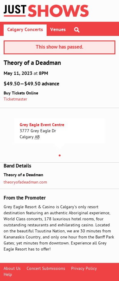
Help (8, 275)
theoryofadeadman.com (25, 182)
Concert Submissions (46, 269)
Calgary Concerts (25, 29)
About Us (12, 269)
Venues (58, 30)
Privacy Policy (84, 269)
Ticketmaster (15, 99)
